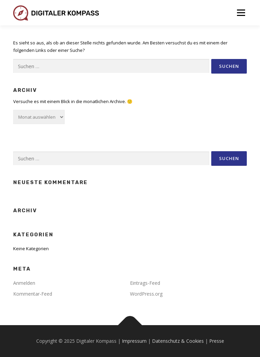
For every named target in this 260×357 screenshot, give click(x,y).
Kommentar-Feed (32, 294)
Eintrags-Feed (145, 283)
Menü (241, 12)
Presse (216, 341)
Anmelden (24, 283)
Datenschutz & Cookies (178, 341)
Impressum (134, 341)
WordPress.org (146, 294)
